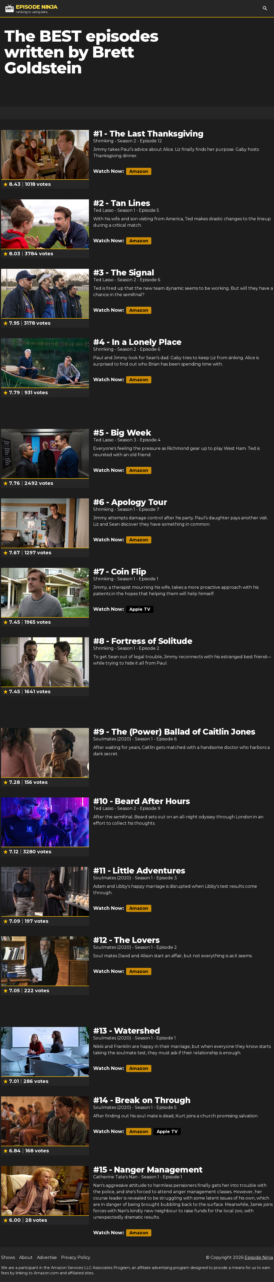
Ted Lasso (103, 210)
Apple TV (139, 609)
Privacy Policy (75, 1257)
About (26, 1257)
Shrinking (103, 140)
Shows (8, 1257)
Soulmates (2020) (112, 738)
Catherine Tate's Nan (115, 1176)
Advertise (47, 1257)
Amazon (138, 171)
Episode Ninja (259, 1257)
